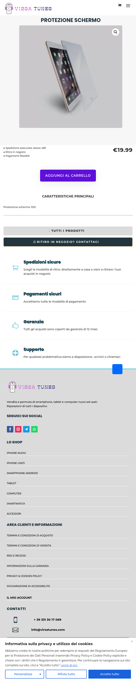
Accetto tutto (109, 674)
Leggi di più (69, 665)
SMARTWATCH (16, 503)
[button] (115, 32)
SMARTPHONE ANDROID (22, 473)
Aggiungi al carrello (68, 176)
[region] (68, 660)
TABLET (11, 483)
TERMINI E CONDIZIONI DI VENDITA (29, 545)
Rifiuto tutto (66, 674)
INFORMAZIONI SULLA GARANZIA (28, 565)
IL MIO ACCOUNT (19, 597)
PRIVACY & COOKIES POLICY (24, 576)
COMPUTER (14, 493)
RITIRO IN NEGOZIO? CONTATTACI (68, 242)
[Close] (131, 641)
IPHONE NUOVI (16, 452)
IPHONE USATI (16, 463)
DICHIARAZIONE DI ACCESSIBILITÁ (28, 586)
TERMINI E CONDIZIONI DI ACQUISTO (30, 535)
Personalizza (23, 674)
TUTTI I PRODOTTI (67, 231)
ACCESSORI (14, 513)
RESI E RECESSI (16, 555)
